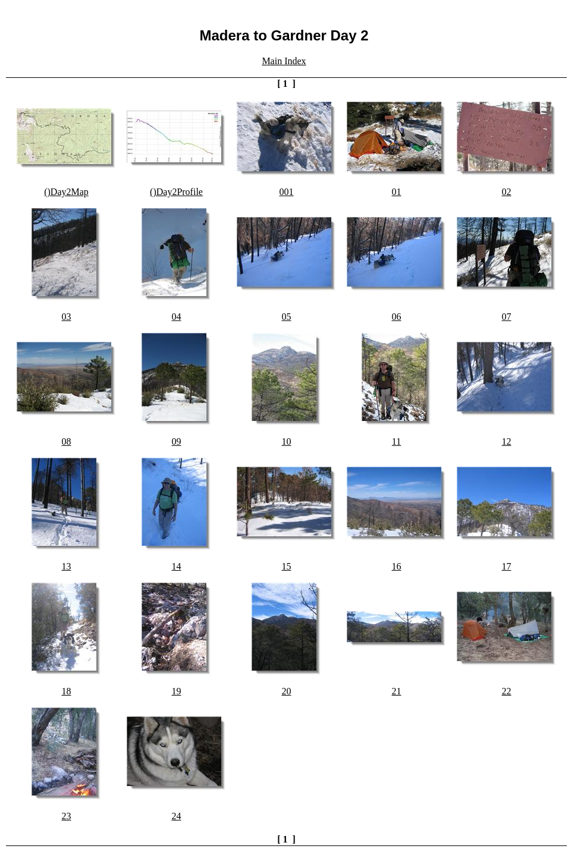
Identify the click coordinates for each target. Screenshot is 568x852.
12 (506, 441)
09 (176, 441)
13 (66, 566)
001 (287, 192)
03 (66, 317)
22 (506, 691)
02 (506, 192)
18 (66, 691)
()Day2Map (66, 192)
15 (286, 566)
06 (396, 317)
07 (506, 317)
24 (176, 816)
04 (176, 317)
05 (286, 317)
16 (396, 566)
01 (396, 192)
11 (396, 441)
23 (66, 816)
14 (176, 566)
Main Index (284, 61)
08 (66, 441)
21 (396, 691)
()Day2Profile (176, 192)
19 (176, 691)
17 (506, 566)
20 (286, 691)
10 (286, 441)
